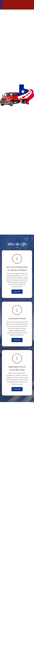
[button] (17, 292)
